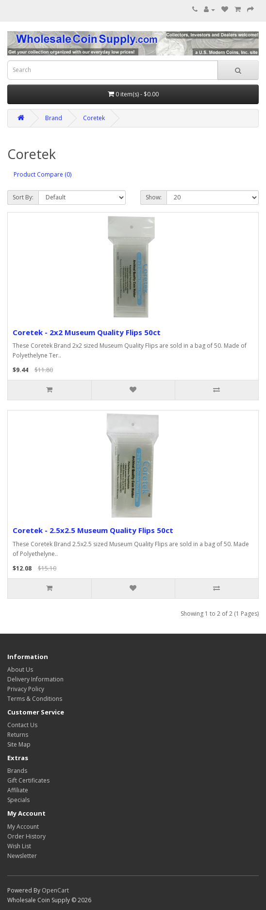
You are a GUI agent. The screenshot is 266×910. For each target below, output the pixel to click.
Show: (154, 197)
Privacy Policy (25, 689)
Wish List (19, 846)
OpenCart (55, 890)
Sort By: (23, 197)
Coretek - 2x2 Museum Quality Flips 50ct (87, 332)
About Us (20, 669)
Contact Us (22, 725)
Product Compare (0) (42, 174)
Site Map (19, 744)
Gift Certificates (28, 780)
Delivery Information (35, 679)
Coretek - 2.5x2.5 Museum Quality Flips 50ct (93, 530)
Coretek (94, 118)
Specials (18, 800)
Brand (53, 118)
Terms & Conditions (34, 699)
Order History (26, 836)
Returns (17, 735)
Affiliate (17, 790)
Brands (17, 771)
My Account (23, 826)
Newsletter (22, 856)
